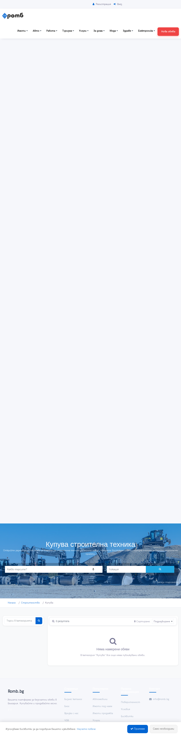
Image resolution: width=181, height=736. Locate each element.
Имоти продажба (103, 713)
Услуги (84, 31)
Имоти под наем (102, 706)
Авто (37, 31)
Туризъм (68, 31)
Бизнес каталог (73, 699)
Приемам (137, 729)
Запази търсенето (166, 582)
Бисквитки (127, 716)
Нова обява (168, 31)
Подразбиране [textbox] (162, 621)
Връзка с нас (71, 713)
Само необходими (163, 729)
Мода (114, 31)
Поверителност (130, 702)
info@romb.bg (159, 699)
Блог (66, 706)
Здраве (128, 31)
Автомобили (100, 699)
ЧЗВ (66, 720)
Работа (51, 31)
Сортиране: (142, 621)
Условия (125, 709)
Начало (12, 602)
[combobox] (163, 621)
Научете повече (86, 729)
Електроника (146, 31)
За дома (99, 31)
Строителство (30, 602)
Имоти (22, 31)
